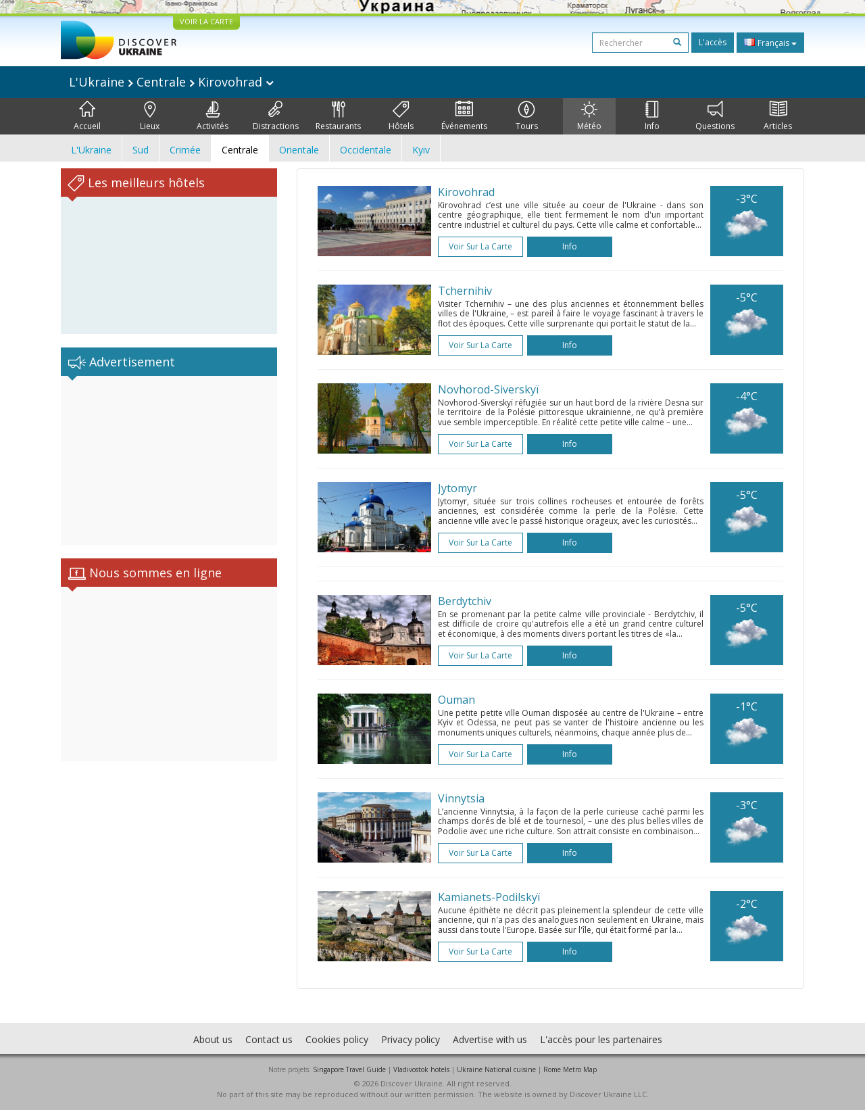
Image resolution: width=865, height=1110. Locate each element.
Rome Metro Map (570, 1069)
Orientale (299, 149)
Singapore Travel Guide (349, 1069)
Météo (589, 116)
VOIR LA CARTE (206, 21)
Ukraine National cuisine (496, 1069)
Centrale (240, 149)
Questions (715, 116)
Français (770, 43)
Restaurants (338, 116)
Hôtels (401, 116)
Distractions (276, 116)
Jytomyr (457, 488)
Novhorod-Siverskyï (488, 389)
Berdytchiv (464, 601)
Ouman (456, 699)
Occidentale (365, 149)
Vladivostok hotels (421, 1069)
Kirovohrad (466, 192)
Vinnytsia (461, 798)
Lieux (149, 116)
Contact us (269, 1039)
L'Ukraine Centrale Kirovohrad (171, 82)
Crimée (185, 149)
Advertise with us (490, 1039)
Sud (140, 149)
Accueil (87, 116)
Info (652, 116)
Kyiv (421, 149)
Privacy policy (410, 1039)
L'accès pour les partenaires (601, 1039)
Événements (464, 116)
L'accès (712, 42)
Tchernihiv (465, 290)
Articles (778, 116)
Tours (527, 116)
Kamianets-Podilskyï (489, 897)
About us (212, 1039)
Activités (212, 116)
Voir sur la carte (480, 246)
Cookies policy (336, 1039)
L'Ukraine (91, 149)
